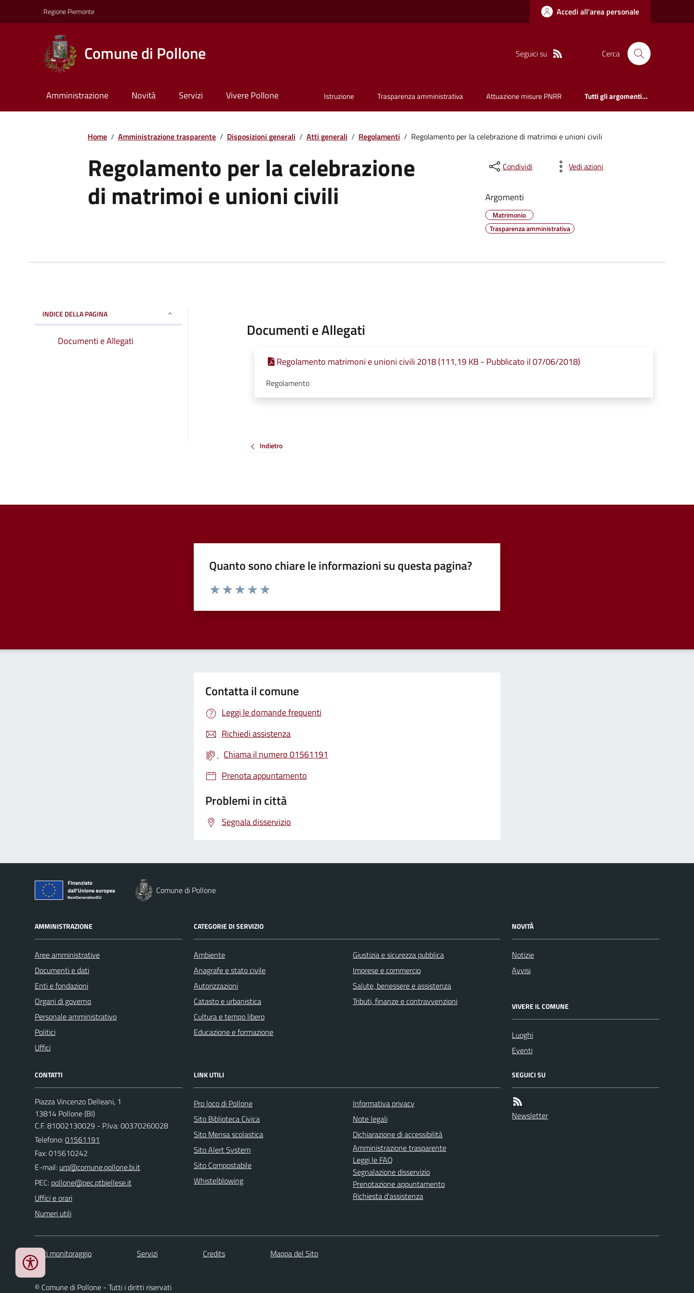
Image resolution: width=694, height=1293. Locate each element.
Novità (144, 95)
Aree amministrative (67, 955)
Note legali (370, 1119)
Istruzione (339, 96)
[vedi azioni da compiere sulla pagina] (578, 166)
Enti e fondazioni (61, 985)
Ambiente (209, 955)
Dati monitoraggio (63, 1253)
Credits (214, 1253)
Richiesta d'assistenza (388, 1196)
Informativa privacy (383, 1103)
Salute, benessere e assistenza (402, 985)
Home (97, 136)
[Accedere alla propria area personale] (590, 11)
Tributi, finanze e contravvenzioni (405, 1001)
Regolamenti (379, 136)
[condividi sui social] (509, 166)
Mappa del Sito (294, 1253)
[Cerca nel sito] (635, 53)
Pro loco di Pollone (223, 1103)
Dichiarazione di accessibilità (397, 1134)
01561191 (82, 1139)
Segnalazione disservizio (391, 1172)
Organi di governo (63, 1001)
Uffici (43, 1047)
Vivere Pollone (252, 95)
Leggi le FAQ (373, 1160)
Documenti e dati (62, 970)
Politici (45, 1032)
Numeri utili (53, 1213)
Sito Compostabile (223, 1165)
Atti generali (327, 136)
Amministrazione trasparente (167, 136)
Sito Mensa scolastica (228, 1134)
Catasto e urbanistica (227, 1001)
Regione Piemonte (68, 11)
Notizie (523, 955)
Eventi (522, 1050)
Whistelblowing (218, 1180)
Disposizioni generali (261, 136)
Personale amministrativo (76, 1016)
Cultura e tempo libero (229, 1016)
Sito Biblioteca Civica (227, 1119)
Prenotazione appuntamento (399, 1184)
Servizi (191, 95)
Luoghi (522, 1035)
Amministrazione (77, 95)
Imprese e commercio (387, 970)
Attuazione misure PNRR (523, 96)
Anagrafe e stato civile (230, 970)
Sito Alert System (222, 1149)
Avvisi (521, 970)
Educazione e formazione (233, 1032)
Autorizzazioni (216, 985)
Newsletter (530, 1115)
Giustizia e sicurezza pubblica (398, 955)
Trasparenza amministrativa (420, 96)
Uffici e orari (53, 1198)
